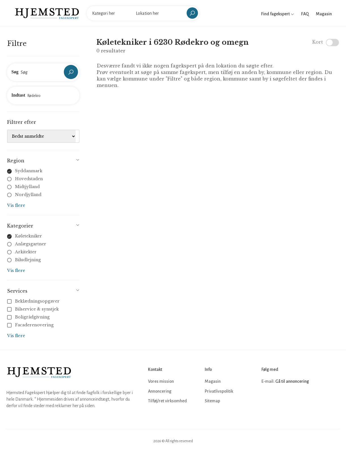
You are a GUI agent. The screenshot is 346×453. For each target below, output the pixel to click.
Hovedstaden (29, 178)
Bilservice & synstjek (33, 309)
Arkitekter (26, 251)
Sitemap (212, 401)
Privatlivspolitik (219, 391)
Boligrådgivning (29, 317)
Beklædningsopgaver (34, 301)
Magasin (324, 14)
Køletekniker (28, 236)
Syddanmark (28, 170)
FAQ (305, 14)
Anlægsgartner (30, 243)
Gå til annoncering (292, 381)
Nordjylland (28, 194)
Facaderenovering (31, 324)
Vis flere (16, 205)
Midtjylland (27, 186)
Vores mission (161, 381)
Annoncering (159, 391)
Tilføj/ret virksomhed (167, 401)
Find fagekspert (277, 14)
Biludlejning (28, 259)
